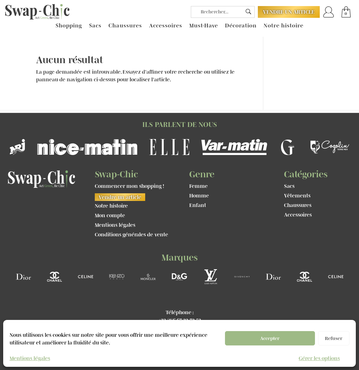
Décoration (241, 25)
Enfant (197, 205)
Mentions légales (30, 358)
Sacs (95, 25)
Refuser (333, 338)
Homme (199, 195)
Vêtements (297, 195)
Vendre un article (289, 12)
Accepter (270, 338)
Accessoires (165, 25)
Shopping (69, 25)
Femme (198, 186)
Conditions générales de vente (131, 234)
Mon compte (110, 215)
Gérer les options (319, 358)
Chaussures (125, 25)
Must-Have (203, 25)
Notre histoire (283, 25)
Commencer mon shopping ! (129, 186)
